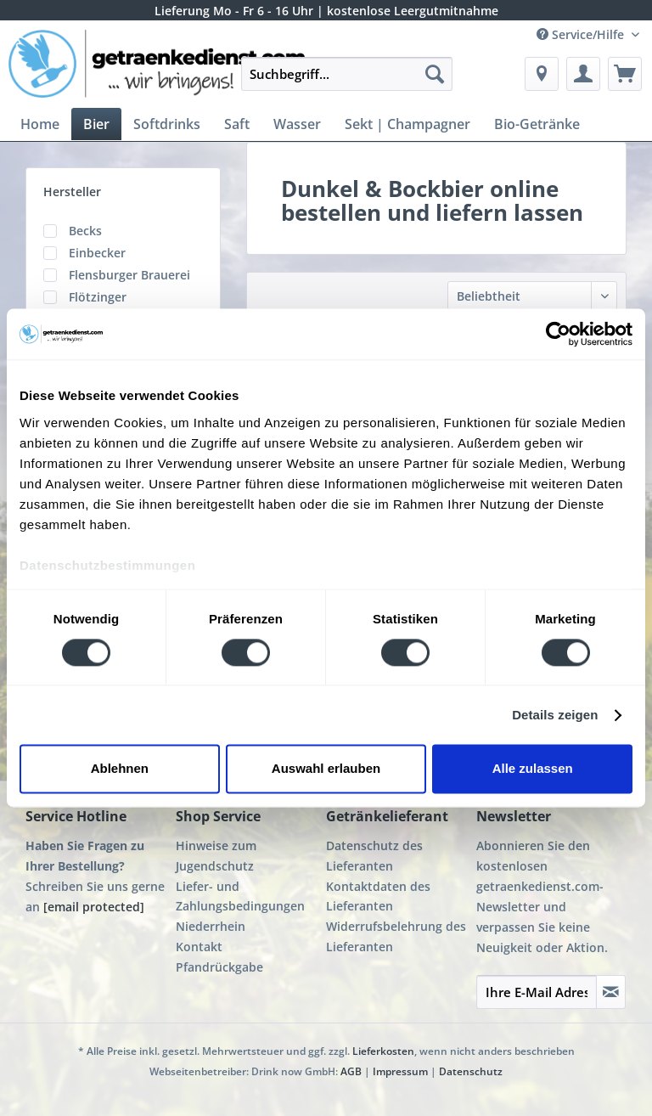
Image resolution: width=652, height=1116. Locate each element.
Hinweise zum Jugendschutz (216, 855)
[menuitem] (347, 82)
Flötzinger (97, 297)
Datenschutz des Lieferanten (374, 855)
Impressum (400, 1071)
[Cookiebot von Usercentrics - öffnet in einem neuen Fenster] (558, 334)
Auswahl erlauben (326, 769)
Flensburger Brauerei (129, 275)
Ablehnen (120, 769)
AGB (351, 1071)
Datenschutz (471, 1071)
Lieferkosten (383, 1051)
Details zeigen (555, 714)
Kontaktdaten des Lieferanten (378, 896)
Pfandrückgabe (219, 967)
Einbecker (97, 253)
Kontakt (199, 946)
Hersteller (72, 191)
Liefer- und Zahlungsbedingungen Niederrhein (240, 906)
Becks (85, 231)
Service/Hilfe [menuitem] (582, 34)
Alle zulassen (532, 769)
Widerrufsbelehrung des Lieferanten (396, 936)
